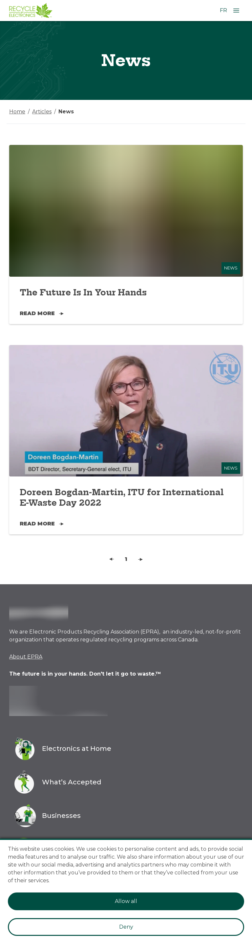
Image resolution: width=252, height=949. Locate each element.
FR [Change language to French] (223, 10)
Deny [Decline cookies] (126, 927)
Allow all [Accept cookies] (126, 901)
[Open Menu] (236, 10)
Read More (42, 313)
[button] (111, 559)
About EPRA (25, 657)
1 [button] (126, 559)
